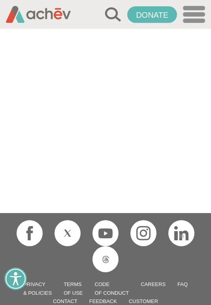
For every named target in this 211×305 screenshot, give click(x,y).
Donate (152, 15)
